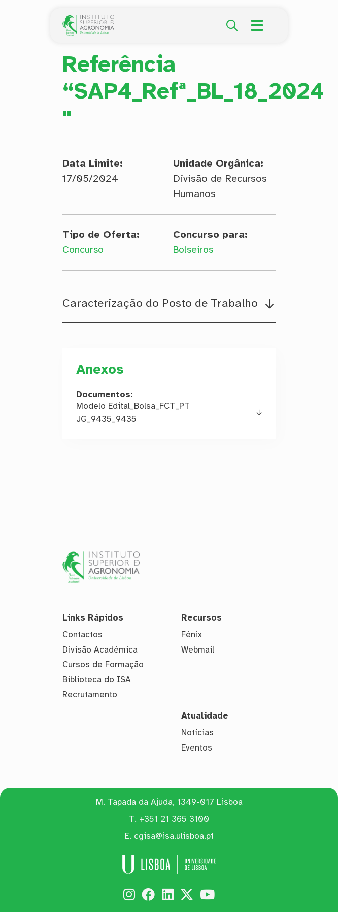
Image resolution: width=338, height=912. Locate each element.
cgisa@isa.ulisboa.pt (174, 836)
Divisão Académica (100, 649)
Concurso (83, 249)
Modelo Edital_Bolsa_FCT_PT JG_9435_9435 (133, 414)
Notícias (197, 733)
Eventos (196, 747)
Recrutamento (89, 695)
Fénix (191, 634)
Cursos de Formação (103, 664)
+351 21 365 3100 (174, 819)
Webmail (197, 649)
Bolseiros (195, 249)
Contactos (82, 634)
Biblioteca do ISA (96, 679)
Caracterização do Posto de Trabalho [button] (161, 304)
